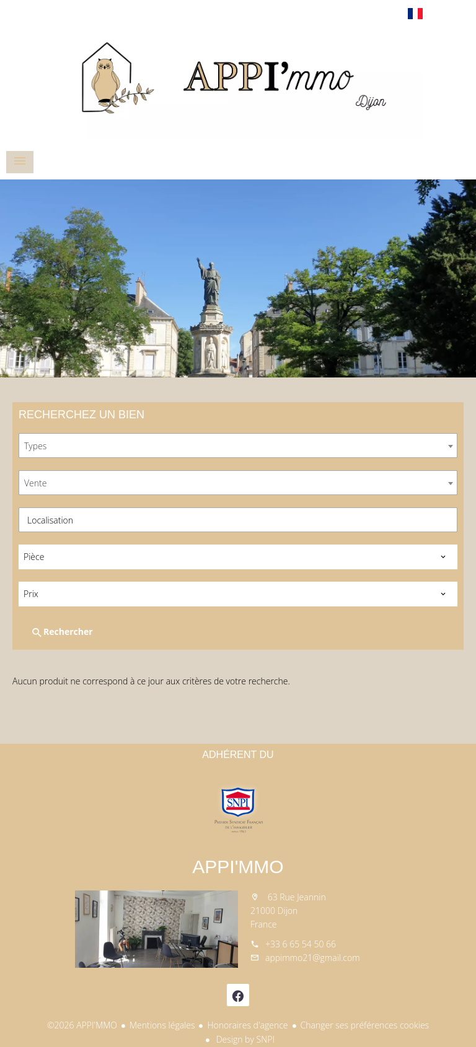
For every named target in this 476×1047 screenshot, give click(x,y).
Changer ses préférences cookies (365, 1025)
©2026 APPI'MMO (82, 1025)
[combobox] (238, 445)
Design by (244, 1039)
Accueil (238, 83)
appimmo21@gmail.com (312, 957)
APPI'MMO (237, 866)
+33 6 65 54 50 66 (300, 944)
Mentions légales (162, 1025)
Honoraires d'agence (247, 1025)
